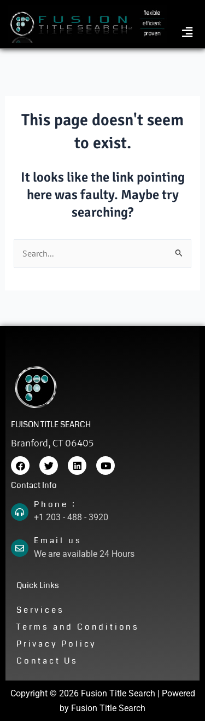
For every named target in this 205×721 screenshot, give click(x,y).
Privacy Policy (56, 644)
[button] (187, 32)
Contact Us (47, 661)
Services (40, 610)
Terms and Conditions (77, 627)
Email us (57, 540)
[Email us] (19, 548)
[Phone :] (19, 512)
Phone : (55, 504)
